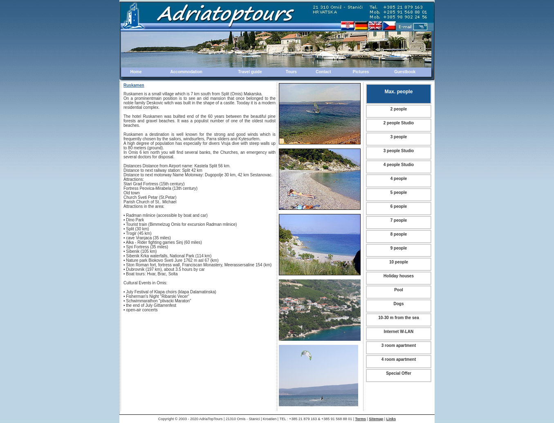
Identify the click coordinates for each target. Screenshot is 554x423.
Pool (398, 290)
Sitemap (376, 419)
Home (136, 72)
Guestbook (404, 72)
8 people (398, 234)
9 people (398, 248)
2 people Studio (399, 123)
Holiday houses (399, 276)
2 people (398, 109)
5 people (398, 192)
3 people (398, 137)
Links (391, 419)
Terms (360, 419)
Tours (291, 72)
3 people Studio (399, 150)
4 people (398, 178)
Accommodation (186, 72)
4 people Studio (399, 164)
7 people (398, 220)
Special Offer (398, 373)
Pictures (361, 72)
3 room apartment (398, 345)
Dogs (399, 304)
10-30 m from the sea (398, 317)
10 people (398, 262)
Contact (323, 72)
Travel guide (250, 72)
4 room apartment (398, 359)
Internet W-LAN (399, 331)
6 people (398, 206)
